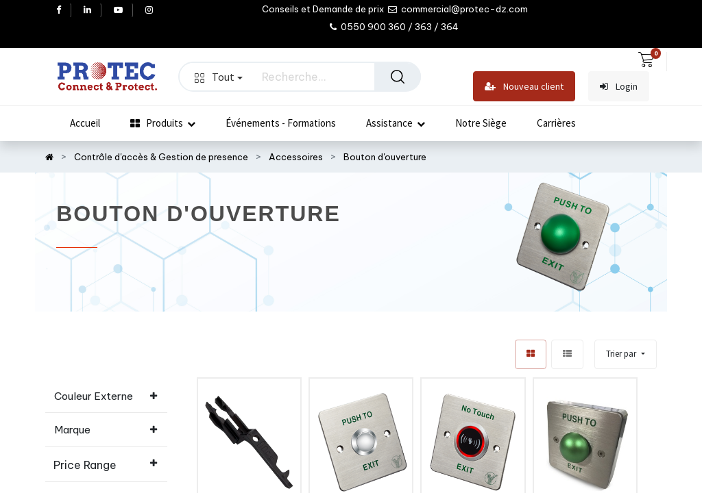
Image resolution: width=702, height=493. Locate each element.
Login (619, 86)
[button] (625, 354)
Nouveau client (524, 86)
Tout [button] (219, 77)
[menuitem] (85, 123)
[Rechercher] (397, 76)
